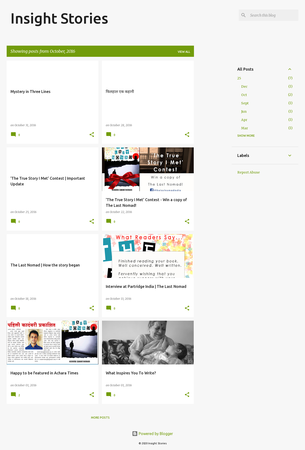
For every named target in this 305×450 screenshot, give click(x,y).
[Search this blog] (273, 15)
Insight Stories (59, 18)
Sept (245, 103)
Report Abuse (248, 172)
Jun (244, 111)
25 (239, 78)
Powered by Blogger (152, 433)
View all (184, 51)
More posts (100, 417)
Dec (244, 86)
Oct (244, 95)
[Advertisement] (213, 132)
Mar (244, 128)
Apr (244, 120)
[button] (92, 135)
